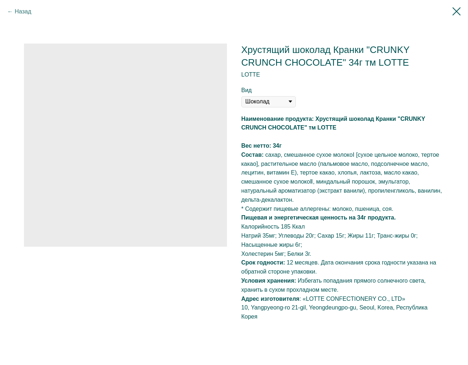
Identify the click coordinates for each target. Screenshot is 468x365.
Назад (23, 11)
